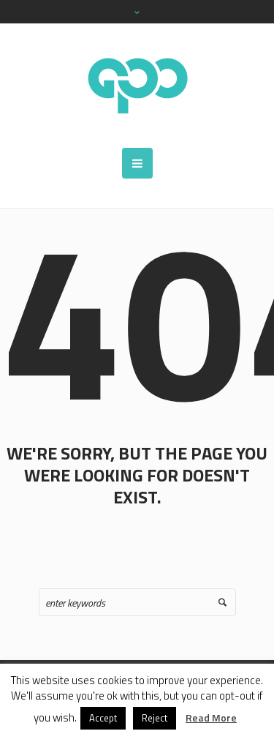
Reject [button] (154, 718)
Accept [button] (103, 718)
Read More (211, 717)
